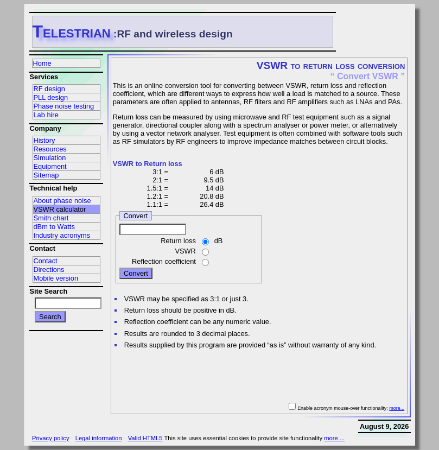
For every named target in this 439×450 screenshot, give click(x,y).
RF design (49, 89)
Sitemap (46, 175)
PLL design (51, 97)
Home (42, 63)
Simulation (50, 158)
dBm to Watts (54, 227)
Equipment (50, 166)
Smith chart (51, 218)
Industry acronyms (62, 235)
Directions (49, 269)
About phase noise (62, 201)
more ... (334, 438)
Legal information (98, 438)
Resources (50, 149)
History (44, 140)
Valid (145, 438)
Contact (46, 261)
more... (396, 408)
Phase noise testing (64, 106)
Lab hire (46, 115)
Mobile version (56, 278)
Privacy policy (50, 438)
